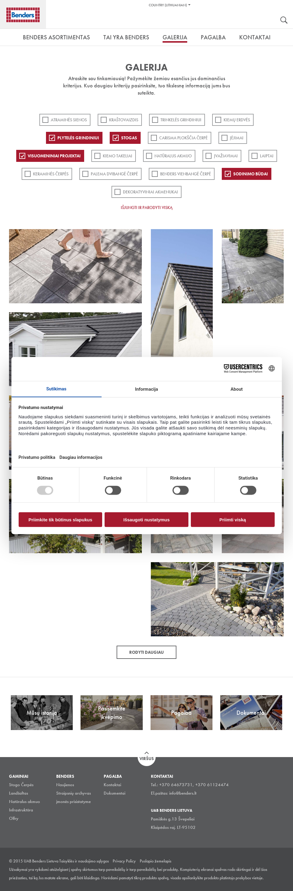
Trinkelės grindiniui (180, 120)
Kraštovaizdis (123, 120)
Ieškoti (284, 21)
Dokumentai (114, 793)
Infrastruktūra (21, 810)
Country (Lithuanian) (168, 5)
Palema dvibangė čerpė (114, 174)
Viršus (146, 758)
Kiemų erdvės (237, 120)
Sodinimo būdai (250, 174)
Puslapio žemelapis (155, 861)
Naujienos (65, 785)
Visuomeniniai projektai (54, 156)
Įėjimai (236, 138)
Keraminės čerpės (51, 174)
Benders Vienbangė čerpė (185, 174)
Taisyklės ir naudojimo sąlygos (84, 861)
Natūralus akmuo (173, 156)
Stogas (129, 138)
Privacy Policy (124, 861)
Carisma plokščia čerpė (183, 138)
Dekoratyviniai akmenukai (150, 192)
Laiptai (266, 156)
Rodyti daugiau (146, 652)
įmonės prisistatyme (73, 802)
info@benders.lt (183, 793)
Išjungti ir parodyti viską (146, 207)
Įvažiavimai (226, 156)
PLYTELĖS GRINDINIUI (78, 138)
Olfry (13, 818)
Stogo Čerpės (21, 785)
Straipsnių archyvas (73, 793)
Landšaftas (18, 793)
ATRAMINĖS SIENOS (69, 120)
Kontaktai (112, 785)
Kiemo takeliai (117, 156)
